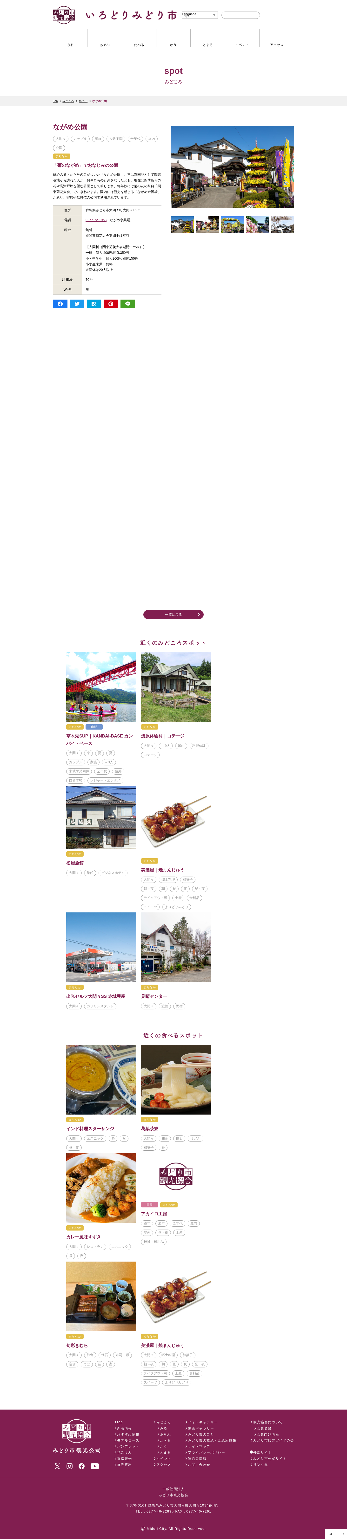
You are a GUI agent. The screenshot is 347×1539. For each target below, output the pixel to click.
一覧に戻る (173, 614)
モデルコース (128, 1440)
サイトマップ (199, 1446)
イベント (163, 1459)
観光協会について (268, 1422)
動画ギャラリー (201, 1428)
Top (55, 101)
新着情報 (124, 1428)
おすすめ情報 (128, 1434)
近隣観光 (124, 1459)
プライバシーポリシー (206, 1452)
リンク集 (260, 1465)
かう (163, 1446)
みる (163, 1428)
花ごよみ (124, 1452)
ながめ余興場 (147, 192)
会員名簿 (264, 1428)
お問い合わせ (199, 1465)
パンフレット (128, 1446)
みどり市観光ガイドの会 (273, 1440)
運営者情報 (197, 1459)
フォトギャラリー (203, 1422)
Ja (330, 1534)
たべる (165, 1440)
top (120, 1422)
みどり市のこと (201, 1434)
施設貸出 (124, 1465)
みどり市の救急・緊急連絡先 (212, 1440)
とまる (165, 1452)
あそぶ (83, 101)
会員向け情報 (268, 1434)
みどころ (68, 101)
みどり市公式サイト (270, 1459)
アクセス (163, 1465)
